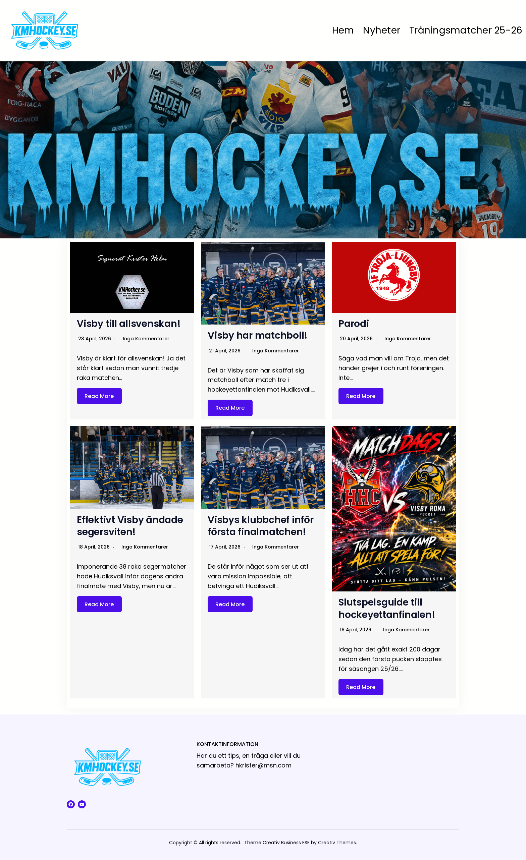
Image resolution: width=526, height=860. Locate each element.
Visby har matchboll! (258, 335)
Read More (99, 396)
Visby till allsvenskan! (128, 323)
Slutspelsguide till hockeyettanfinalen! (386, 608)
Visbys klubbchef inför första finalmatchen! (261, 525)
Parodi (353, 323)
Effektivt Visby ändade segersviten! (130, 525)
